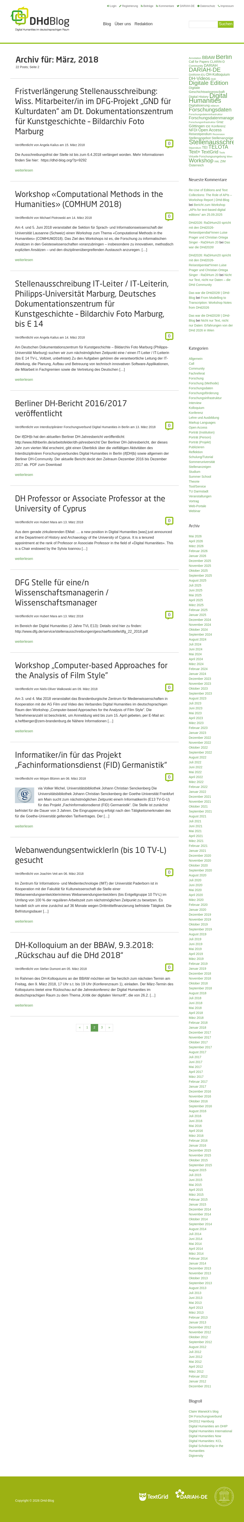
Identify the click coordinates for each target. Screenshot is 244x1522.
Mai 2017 (195, 1067)
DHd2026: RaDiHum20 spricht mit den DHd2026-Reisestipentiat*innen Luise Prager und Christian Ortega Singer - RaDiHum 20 (210, 265)
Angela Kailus (49, 145)
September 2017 (200, 1047)
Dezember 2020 (200, 855)
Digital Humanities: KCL (205, 1441)
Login (111, 6)
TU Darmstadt (198, 491)
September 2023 (200, 693)
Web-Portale (197, 506)
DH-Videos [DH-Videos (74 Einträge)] (199, 78)
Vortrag (194, 501)
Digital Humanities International (210, 1431)
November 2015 (200, 1155)
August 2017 (197, 1052)
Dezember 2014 (200, 1209)
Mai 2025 (195, 595)
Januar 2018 (197, 1027)
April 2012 (196, 1366)
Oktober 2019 (198, 924)
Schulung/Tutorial (201, 457)
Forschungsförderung (204, 393)
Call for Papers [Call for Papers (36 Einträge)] (199, 61)
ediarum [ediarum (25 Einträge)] (214, 105)
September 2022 (200, 752)
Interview (195, 403)
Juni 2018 (195, 1003)
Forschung (196, 378)
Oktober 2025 (198, 570)
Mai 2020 (195, 890)
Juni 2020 (195, 885)
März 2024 (196, 664)
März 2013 (196, 1312)
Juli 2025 (195, 585)
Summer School (200, 476)
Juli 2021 (195, 821)
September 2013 (200, 1283)
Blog (107, 24)
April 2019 (196, 954)
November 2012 (200, 1332)
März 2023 (196, 723)
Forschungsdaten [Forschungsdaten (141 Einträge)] (210, 110)
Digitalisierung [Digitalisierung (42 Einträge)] (199, 105)
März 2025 (196, 605)
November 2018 (200, 978)
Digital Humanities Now (205, 1436)
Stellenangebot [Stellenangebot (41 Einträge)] (200, 138)
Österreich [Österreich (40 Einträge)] (196, 165)
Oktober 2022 (198, 747)
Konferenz (196, 413)
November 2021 (200, 801)
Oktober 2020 (198, 865)
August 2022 (197, 757)
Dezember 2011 (200, 1386)
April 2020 (196, 895)
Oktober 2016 (198, 1101)
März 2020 (196, 900)
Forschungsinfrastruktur (205, 398)
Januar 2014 (197, 1263)
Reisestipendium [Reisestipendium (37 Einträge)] (200, 134)
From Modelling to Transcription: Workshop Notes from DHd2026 (210, 302)
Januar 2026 (197, 556)
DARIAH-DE (186, 6)
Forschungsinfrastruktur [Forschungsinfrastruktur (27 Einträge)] (202, 122)
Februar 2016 (198, 1140)
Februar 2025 (198, 610)
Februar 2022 (198, 787)
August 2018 (197, 993)
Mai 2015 (195, 1185)
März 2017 (196, 1076)
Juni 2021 (195, 826)
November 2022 (200, 742)
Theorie (194, 481)
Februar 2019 (198, 963)
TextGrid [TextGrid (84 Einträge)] (209, 151)
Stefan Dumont (50, 969)
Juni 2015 (195, 1180)
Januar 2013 (197, 1322)
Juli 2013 (195, 1293)
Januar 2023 (197, 733)
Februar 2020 (198, 905)
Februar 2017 (198, 1081)
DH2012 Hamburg (201, 1421)
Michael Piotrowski (53, 218)
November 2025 (200, 565)
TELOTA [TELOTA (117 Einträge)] (218, 147)
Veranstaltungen (200, 496)
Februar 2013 (198, 1317)
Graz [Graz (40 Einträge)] (220, 122)
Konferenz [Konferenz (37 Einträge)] (218, 126)
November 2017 (200, 1037)
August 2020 (197, 875)
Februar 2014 (198, 1258)
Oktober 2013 (198, 1278)
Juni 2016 (195, 1121)
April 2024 (196, 659)
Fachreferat (197, 373)
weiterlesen (24, 170)
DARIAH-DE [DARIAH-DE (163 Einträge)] (205, 70)
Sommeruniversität (202, 462)
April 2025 (196, 600)
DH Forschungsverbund (205, 1416)
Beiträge (147, 6)
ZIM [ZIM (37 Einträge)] (223, 161)
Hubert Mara (48, 522)
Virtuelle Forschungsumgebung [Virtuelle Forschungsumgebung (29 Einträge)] (207, 156)
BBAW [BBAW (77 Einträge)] (208, 57)
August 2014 (197, 1229)
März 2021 (196, 841)
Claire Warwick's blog (204, 1411)
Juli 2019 (195, 939)
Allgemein (195, 358)
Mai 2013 (195, 1302)
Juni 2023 (195, 708)
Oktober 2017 (198, 1042)
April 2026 (196, 541)
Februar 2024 (198, 669)
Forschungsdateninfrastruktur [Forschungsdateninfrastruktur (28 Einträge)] (206, 114)
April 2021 (196, 836)
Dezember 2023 (200, 678)
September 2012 (200, 1342)
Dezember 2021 (200, 796)
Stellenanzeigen (200, 467)
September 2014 (200, 1224)
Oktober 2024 (198, 629)
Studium (194, 471)
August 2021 (197, 816)
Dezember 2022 (200, 737)
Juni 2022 (195, 767)
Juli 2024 (195, 644)
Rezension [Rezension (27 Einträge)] (219, 134)
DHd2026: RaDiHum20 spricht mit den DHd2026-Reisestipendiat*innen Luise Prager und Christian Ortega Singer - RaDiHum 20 (210, 232)
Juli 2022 (195, 762)
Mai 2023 (195, 713)
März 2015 (196, 1194)
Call (191, 363)
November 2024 (200, 624)
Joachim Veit (48, 873)
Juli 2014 (195, 1234)
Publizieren (196, 447)
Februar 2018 (198, 1022)
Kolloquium (196, 408)
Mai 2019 (195, 949)
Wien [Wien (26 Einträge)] (229, 156)
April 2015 (196, 1189)
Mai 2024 (195, 654)
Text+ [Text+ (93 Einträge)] (194, 152)
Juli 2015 (195, 1175)
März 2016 (196, 1135)
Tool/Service (197, 486)
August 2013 (197, 1288)
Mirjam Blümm (50, 778)
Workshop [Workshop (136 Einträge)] (201, 160)
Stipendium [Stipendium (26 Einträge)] (195, 148)
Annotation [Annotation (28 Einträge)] (195, 58)
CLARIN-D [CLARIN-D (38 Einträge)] (217, 61)
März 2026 (196, 546)
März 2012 (196, 1371)
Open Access (198, 427)
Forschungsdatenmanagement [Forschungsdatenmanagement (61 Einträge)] (216, 118)
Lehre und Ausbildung (204, 417)
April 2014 (196, 1248)
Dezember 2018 (200, 973)
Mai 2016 (195, 1126)
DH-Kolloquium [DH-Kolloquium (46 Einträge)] (218, 74)
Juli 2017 (195, 1057)
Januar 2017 (197, 1086)
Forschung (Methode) (204, 383)
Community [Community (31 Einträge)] (196, 65)
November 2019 (200, 919)
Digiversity (196, 1455)
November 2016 (200, 1096)
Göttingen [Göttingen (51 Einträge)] (197, 126)
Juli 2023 (195, 703)
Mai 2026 (195, 536)
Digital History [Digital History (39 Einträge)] (198, 96)
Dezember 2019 (200, 914)
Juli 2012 (195, 1352)
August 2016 (197, 1111)
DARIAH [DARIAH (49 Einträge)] (210, 65)
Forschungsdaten (201, 388)
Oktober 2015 (198, 1160)
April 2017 (196, 1072)
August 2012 (197, 1347)
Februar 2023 (198, 728)
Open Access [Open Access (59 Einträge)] (210, 130)
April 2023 (196, 718)
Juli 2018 (195, 998)
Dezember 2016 (200, 1091)
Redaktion (144, 24)
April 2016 (196, 1131)
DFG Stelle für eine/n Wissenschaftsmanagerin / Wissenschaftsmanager (62, 592)
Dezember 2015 (200, 1150)
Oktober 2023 (198, 688)
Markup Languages (202, 422)
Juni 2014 (195, 1239)
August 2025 (197, 580)
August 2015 (197, 1170)
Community (197, 368)
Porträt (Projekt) (200, 442)
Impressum (226, 6)
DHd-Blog (47, 1500)
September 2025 (200, 575)
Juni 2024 (195, 649)
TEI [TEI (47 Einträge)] (205, 147)
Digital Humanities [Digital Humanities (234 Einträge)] (208, 98)
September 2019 (200, 929)
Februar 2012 (198, 1376)
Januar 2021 (197, 850)
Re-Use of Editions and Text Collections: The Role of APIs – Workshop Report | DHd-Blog (210, 195)
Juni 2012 (195, 1357)
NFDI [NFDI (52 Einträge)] (193, 130)
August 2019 (197, 934)
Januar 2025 (197, 615)
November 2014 (200, 1214)
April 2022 (196, 777)
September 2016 (200, 1106)
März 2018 (196, 1018)
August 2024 (197, 639)
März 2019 (196, 959)
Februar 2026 (198, 551)
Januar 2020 (197, 909)
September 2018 (200, 988)
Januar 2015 (197, 1204)
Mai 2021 (195, 831)
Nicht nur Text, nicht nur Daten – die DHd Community (210, 280)
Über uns (123, 24)
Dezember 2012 (200, 1327)
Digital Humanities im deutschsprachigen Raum (39, 18)
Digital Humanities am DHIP (208, 1426)
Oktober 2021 (198, 806)
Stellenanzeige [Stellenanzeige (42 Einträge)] (222, 138)
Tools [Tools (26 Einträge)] (222, 152)
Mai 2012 (195, 1361)
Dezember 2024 (200, 620)
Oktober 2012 (198, 1337)
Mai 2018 (195, 1008)
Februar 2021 (198, 846)
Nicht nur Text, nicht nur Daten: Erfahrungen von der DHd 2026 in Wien (211, 325)
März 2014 (196, 1253)
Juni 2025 (195, 590)
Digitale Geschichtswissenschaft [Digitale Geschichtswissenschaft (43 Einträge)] (207, 90)
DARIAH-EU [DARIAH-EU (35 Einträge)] (197, 74)
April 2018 (196, 1013)
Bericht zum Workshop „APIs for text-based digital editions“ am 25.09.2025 (207, 209)
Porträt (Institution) (202, 432)
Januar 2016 (197, 1145)
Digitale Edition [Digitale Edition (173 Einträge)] (208, 83)
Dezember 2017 (200, 1032)
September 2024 (200, 634)
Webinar (194, 511)
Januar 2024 (197, 674)
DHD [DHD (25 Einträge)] (213, 79)
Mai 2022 (195, 772)
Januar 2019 (197, 968)
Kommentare (165, 6)
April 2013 (196, 1307)
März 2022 (196, 782)
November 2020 (200, 860)
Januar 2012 (197, 1381)
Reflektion (196, 452)
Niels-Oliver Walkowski (56, 689)
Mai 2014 (195, 1244)
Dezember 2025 (200, 561)
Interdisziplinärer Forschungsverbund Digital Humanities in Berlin (85, 427)
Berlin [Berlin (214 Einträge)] (224, 56)
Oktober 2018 (198, 983)
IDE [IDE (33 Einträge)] (208, 126)
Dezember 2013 (200, 1268)
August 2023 (197, 698)
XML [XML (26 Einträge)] (216, 161)
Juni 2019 (195, 944)
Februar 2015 (198, 1199)
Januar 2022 (197, 791)
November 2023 (200, 683)
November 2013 (200, 1273)
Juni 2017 (195, 1062)
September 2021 (200, 811)
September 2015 (200, 1165)
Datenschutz (206, 6)
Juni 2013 (195, 1298)
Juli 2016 (195, 1116)
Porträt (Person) (200, 437)
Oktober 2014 (198, 1219)
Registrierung (128, 6)
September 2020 (200, 870)
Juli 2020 (195, 880)
